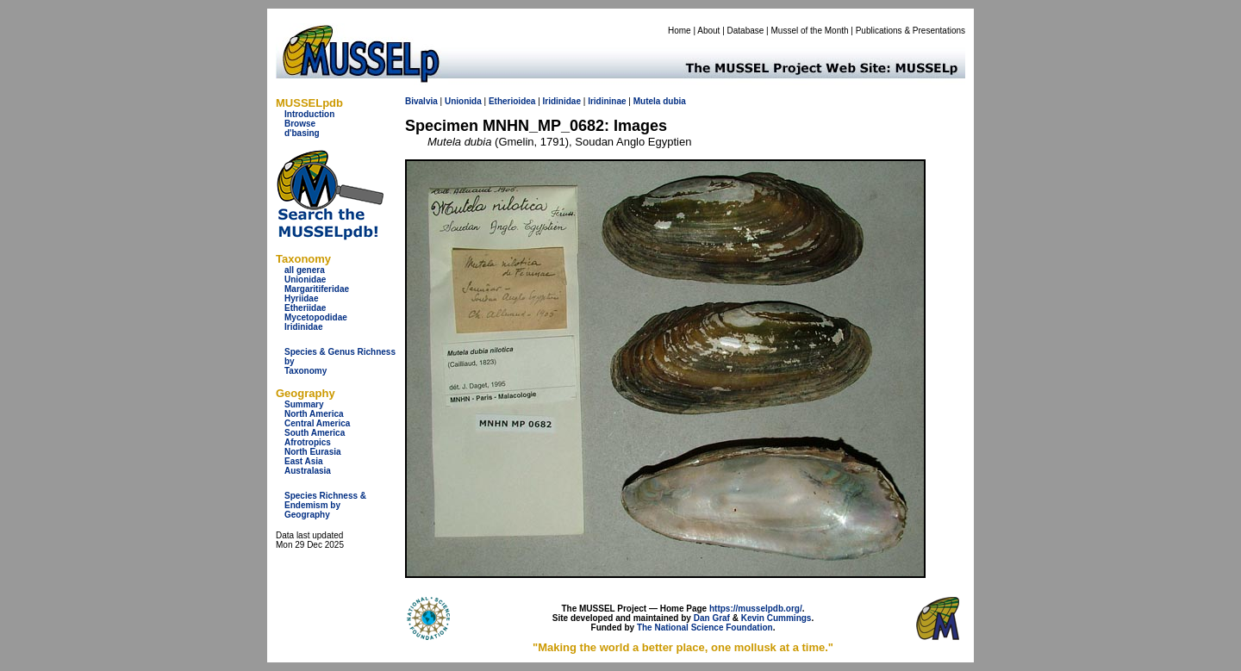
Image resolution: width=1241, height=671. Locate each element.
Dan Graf (712, 618)
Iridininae (607, 101)
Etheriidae (305, 308)
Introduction (309, 114)
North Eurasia (312, 452)
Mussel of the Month (810, 30)
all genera (304, 270)
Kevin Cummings (776, 618)
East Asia (303, 461)
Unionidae (305, 279)
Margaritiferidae (316, 289)
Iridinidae (303, 327)
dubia (674, 101)
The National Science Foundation (705, 627)
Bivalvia (421, 101)
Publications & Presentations (910, 30)
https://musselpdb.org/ (755, 608)
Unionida (463, 101)
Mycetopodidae (315, 317)
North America (314, 414)
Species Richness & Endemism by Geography (325, 505)
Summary (304, 404)
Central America (317, 423)
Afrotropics (307, 442)
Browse (299, 123)
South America (314, 433)
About (708, 30)
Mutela (647, 101)
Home (679, 30)
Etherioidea (512, 101)
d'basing (302, 133)
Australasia (307, 470)
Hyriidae (301, 298)
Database (745, 30)
